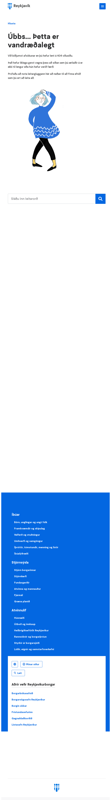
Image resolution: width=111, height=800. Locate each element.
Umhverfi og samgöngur (28, 541)
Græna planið (22, 601)
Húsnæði (19, 617)
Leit (19, 673)
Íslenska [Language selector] (15, 664)
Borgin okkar (19, 705)
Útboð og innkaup (24, 624)
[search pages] (56, 199)
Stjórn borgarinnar (25, 570)
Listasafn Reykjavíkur (24, 724)
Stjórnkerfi (20, 576)
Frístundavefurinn (22, 712)
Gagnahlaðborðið (22, 718)
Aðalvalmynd (102, 6)
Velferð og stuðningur (27, 534)
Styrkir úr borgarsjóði (27, 642)
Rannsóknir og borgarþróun (30, 636)
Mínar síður (32, 664)
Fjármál (18, 595)
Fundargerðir (21, 582)
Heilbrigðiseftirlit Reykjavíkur (31, 630)
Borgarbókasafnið (22, 693)
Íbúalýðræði (21, 553)
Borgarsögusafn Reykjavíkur (28, 699)
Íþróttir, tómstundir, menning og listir (36, 547)
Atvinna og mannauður (27, 588)
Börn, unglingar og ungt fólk (30, 522)
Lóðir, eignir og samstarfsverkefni (34, 649)
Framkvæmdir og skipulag (29, 528)
